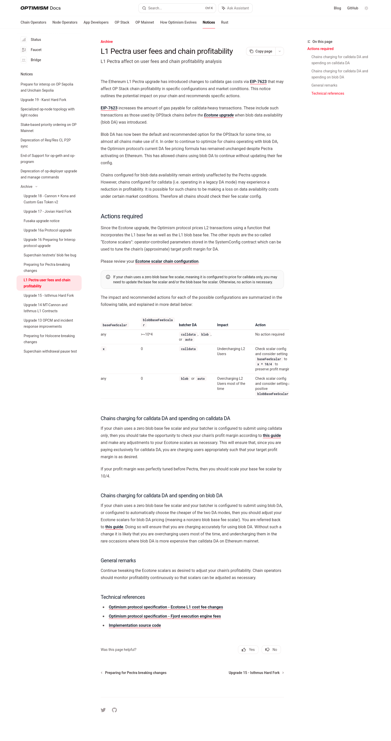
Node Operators (65, 24)
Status (31, 40)
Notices (209, 24)
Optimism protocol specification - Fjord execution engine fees (165, 616)
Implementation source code (135, 625)
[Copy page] (260, 51)
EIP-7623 (258, 81)
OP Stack (122, 24)
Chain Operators (33, 24)
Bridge (31, 60)
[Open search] (177, 8)
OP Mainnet (144, 24)
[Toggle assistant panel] (235, 8)
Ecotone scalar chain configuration (167, 261)
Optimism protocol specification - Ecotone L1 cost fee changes (166, 607)
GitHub (352, 8)
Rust (224, 24)
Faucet (31, 50)
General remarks (324, 85)
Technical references (327, 93)
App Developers (96, 24)
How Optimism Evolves (178, 24)
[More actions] (279, 51)
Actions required (320, 49)
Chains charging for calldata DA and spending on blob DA (340, 74)
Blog (337, 8)
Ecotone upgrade (219, 115)
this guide (272, 435)
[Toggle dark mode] (366, 8)
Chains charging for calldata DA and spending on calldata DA (340, 60)
